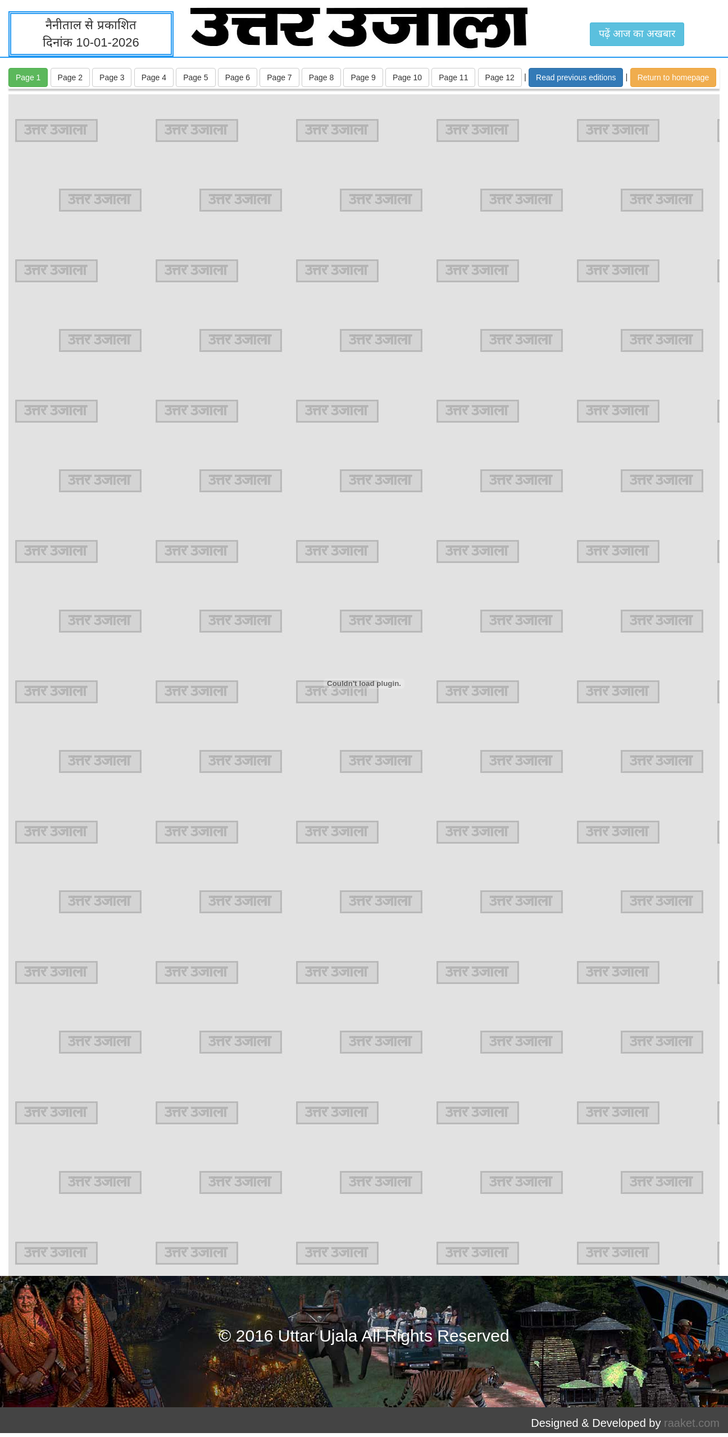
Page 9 (363, 77)
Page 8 (321, 77)
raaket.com (692, 1423)
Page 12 (500, 77)
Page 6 (237, 77)
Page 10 (407, 77)
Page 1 (28, 77)
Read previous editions (576, 77)
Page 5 (195, 77)
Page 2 (70, 77)
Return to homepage (673, 77)
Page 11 (453, 77)
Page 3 (111, 77)
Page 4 (154, 77)
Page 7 (279, 77)
